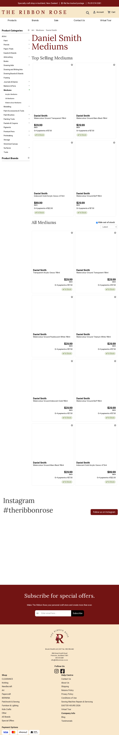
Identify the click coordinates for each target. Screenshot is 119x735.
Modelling (17, 111)
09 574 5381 (95, 3)
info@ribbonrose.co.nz (59, 661)
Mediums (17, 94)
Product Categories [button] (16, 30)
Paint (17, 41)
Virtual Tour (105, 20)
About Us (65, 684)
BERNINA (6, 701)
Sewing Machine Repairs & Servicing (77, 705)
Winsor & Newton (8, 173)
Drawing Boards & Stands (13, 77)
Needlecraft (7, 688)
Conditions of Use (69, 701)
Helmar (4, 212)
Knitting (5, 684)
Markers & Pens (17, 89)
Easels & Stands (10, 54)
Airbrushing (17, 59)
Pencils (17, 46)
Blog (63, 721)
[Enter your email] (55, 614)
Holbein (5, 181)
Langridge (6, 221)
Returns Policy (67, 692)
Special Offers (8, 725)
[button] (97, 12)
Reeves (4, 195)
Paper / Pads (17, 50)
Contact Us (79, 20)
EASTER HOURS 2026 (70, 709)
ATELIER (5, 199)
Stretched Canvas (11, 151)
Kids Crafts (6, 713)
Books (6, 63)
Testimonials (66, 725)
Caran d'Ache (7, 208)
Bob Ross (5, 203)
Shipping (65, 688)
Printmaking (17, 142)
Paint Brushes (17, 120)
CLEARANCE (7, 680)
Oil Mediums (9, 103)
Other (4, 717)
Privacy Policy (67, 697)
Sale (56, 20)
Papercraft (6, 697)
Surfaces (17, 155)
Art (33, 31)
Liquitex (5, 190)
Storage (7, 147)
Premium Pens (17, 138)
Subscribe (77, 614)
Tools (6, 160)
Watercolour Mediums (13, 107)
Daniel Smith (7, 177)
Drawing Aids (17, 67)
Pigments (7, 134)
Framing (7, 81)
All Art (4, 37)
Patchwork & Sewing (10, 705)
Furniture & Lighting (10, 709)
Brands (35, 20)
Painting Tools (17, 125)
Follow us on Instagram (104, 513)
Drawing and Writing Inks (13, 72)
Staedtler (5, 225)
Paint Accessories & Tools (14, 116)
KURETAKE (6, 186)
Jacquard (5, 217)
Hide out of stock (106, 223)
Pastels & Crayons (17, 129)
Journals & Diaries (17, 85)
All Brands (6, 721)
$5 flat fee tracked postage (72, 3)
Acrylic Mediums (11, 98)
